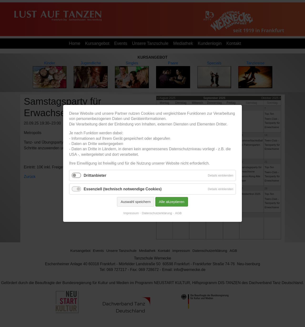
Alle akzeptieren (171, 202)
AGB (178, 213)
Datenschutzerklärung (157, 213)
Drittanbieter (95, 175)
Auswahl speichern (136, 202)
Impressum (131, 213)
